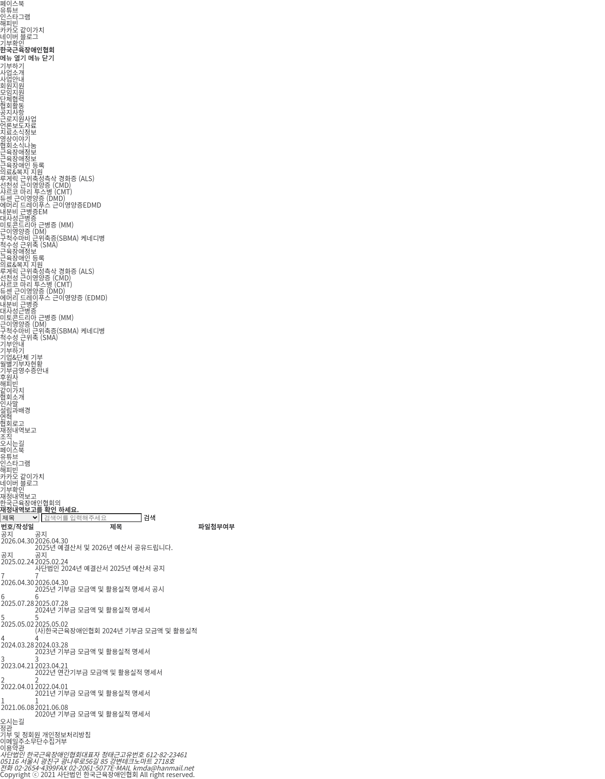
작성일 (25, 526)
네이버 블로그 (19, 36)
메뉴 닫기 (41, 57)
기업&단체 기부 (21, 357)
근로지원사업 (18, 118)
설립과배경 (15, 410)
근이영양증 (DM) (23, 324)
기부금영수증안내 (24, 370)
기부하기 (12, 65)
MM (37, 224)
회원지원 (12, 85)
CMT (36, 191)
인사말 (9, 403)
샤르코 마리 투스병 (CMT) (36, 284)
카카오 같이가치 (22, 30)
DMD (32, 198)
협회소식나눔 (18, 145)
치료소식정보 (18, 132)
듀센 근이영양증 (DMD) (32, 291)
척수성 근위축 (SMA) (29, 337)
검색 (150, 517)
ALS (47, 178)
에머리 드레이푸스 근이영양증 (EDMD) (54, 297)
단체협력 (12, 99)
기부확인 (12, 43)
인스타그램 (15, 16)
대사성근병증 (18, 218)
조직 (6, 436)
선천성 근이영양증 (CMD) (35, 277)
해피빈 (9, 23)
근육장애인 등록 (22, 165)
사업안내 (12, 79)
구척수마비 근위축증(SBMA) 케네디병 (52, 330)
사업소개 (12, 72)
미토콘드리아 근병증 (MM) (37, 317)
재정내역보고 (18, 430)
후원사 (9, 377)
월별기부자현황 (21, 363)
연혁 (6, 416)
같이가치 (12, 390)
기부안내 (12, 344)
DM (23, 231)
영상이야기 (15, 138)
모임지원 (12, 92)
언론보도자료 (18, 125)
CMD (35, 185)
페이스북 (12, 450)
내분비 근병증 (19, 304)
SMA (29, 244)
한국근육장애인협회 (27, 49)
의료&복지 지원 (21, 171)
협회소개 (12, 397)
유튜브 (9, 10)
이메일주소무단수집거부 (33, 741)
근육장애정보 (18, 152)
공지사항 (12, 112)
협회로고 (12, 423)
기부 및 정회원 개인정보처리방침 (45, 734)
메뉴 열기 (13, 57)
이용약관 (12, 748)
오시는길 (12, 443)
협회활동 (12, 105)
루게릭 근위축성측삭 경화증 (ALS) (47, 271)
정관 (6, 728)
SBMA (52, 238)
